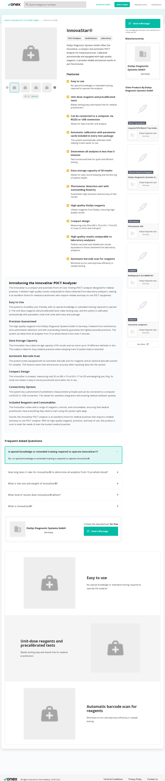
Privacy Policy (135, 779)
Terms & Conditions (113, 779)
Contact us (152, 779)
